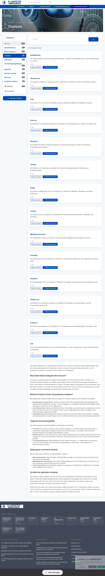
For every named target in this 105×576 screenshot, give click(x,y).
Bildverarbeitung (9, 51)
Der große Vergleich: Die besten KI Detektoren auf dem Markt (17, 554)
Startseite (10, 22)
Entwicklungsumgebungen (13, 64)
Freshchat (33, 324)
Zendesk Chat (35, 80)
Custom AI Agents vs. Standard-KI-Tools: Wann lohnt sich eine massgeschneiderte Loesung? (52, 563)
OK (97, 566)
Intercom (33, 122)
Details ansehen (36, 67)
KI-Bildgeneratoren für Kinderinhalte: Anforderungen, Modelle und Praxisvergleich (52, 548)
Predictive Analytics (11, 81)
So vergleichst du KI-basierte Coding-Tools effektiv (16, 543)
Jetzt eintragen (52, 572)
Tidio (32, 101)
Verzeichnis (18, 22)
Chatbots (7, 56)
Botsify (32, 189)
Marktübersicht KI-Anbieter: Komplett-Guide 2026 (16, 551)
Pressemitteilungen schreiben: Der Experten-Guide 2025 (51, 543)
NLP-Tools (7, 77)
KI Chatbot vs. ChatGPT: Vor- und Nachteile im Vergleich (14, 546)
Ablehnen (87, 566)
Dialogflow (34, 280)
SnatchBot (33, 256)
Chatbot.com (34, 301)
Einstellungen (78, 566)
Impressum (75, 543)
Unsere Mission (76, 549)
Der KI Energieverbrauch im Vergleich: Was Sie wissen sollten (17, 559)
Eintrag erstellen (14, 98)
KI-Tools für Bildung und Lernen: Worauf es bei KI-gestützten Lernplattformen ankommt (50, 553)
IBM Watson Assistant (37, 236)
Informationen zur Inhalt (79, 552)
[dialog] (87, 562)
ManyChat (33, 142)
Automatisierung (9, 47)
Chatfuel (33, 166)
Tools (24, 22)
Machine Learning (10, 73)
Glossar (74, 555)
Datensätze (8, 60)
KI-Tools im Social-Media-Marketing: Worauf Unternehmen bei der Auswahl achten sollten (49, 558)
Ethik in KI (7, 69)
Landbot (33, 212)
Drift (31, 345)
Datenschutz (75, 546)
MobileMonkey (35, 55)
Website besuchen (50, 67)
